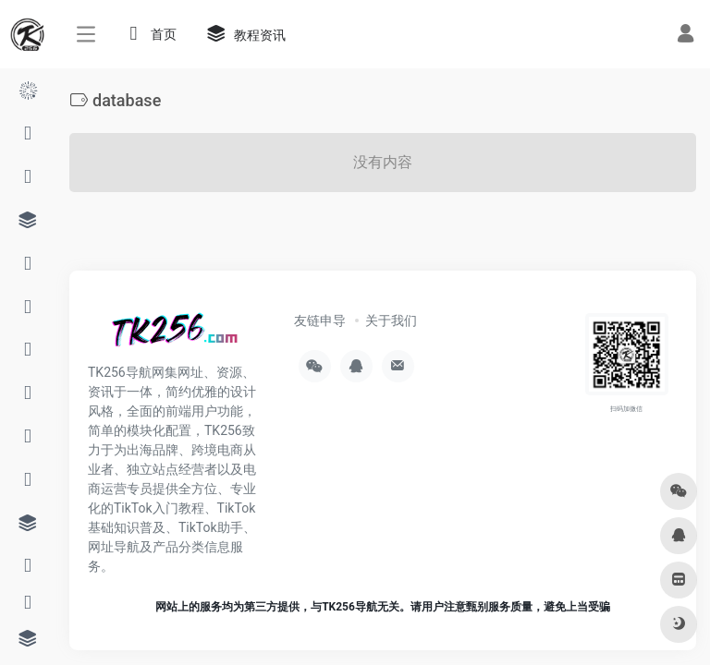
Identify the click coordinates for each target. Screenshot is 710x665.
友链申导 (320, 320)
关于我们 (391, 320)
